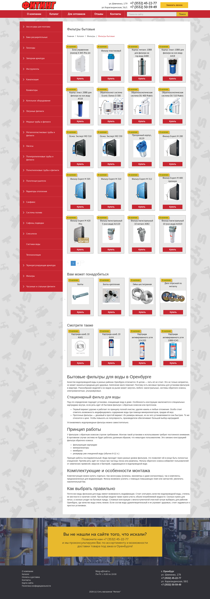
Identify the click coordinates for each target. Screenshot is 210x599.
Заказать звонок (174, 5)
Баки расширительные (37, 37)
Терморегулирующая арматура (40, 265)
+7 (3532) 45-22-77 (143, 3)
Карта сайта (27, 583)
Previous (64, 299)
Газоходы (30, 47)
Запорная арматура (35, 58)
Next (192, 299)
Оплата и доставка (31, 577)
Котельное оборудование (38, 100)
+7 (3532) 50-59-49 (143, 7)
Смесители (31, 233)
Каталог (53, 14)
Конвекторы (32, 90)
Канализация (32, 79)
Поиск (182, 14)
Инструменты (32, 69)
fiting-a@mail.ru (103, 571)
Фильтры (30, 276)
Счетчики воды (33, 244)
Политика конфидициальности (36, 586)
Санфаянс (30, 202)
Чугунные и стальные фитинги (40, 286)
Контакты (115, 14)
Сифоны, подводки (35, 223)
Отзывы (98, 14)
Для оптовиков (76, 14)
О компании (34, 14)
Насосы (29, 146)
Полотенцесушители (36, 180)
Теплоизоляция (33, 254)
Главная (70, 36)
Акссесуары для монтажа (38, 26)
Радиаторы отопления (36, 191)
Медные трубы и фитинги (38, 121)
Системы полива (34, 212)
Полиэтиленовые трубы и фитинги (42, 170)
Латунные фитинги (35, 111)
